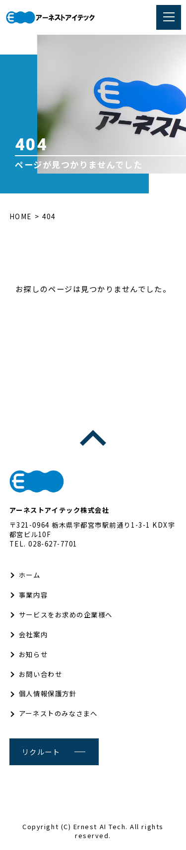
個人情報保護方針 (47, 693)
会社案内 (33, 634)
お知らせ (33, 654)
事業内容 (33, 595)
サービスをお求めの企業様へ (66, 614)
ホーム (30, 575)
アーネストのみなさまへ (58, 713)
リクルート (41, 751)
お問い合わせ (40, 674)
